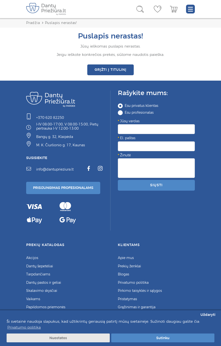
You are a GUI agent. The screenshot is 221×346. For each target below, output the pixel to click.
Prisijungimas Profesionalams (63, 188)
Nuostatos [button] (58, 338)
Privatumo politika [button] (24, 327)
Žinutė (125, 155)
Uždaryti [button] (207, 315)
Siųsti (156, 185)
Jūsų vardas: (130, 121)
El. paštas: (128, 138)
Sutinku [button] (162, 338)
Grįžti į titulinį (110, 70)
